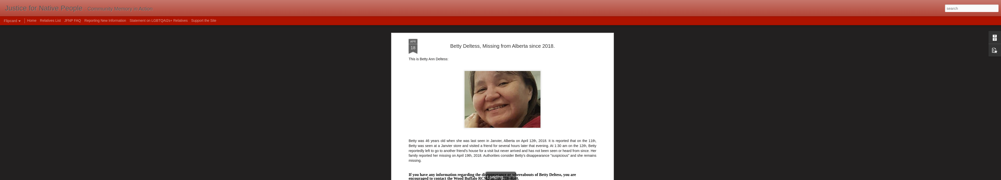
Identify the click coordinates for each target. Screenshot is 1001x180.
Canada (502, 106)
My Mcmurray (419, 85)
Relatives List (50, 20)
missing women (554, 106)
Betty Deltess (483, 106)
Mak (523, 99)
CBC (412, 88)
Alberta (465, 106)
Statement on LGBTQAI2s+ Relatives (159, 20)
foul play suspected (525, 106)
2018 (455, 106)
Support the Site (203, 20)
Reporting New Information (105, 20)
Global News (418, 81)
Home (31, 20)
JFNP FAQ (72, 20)
